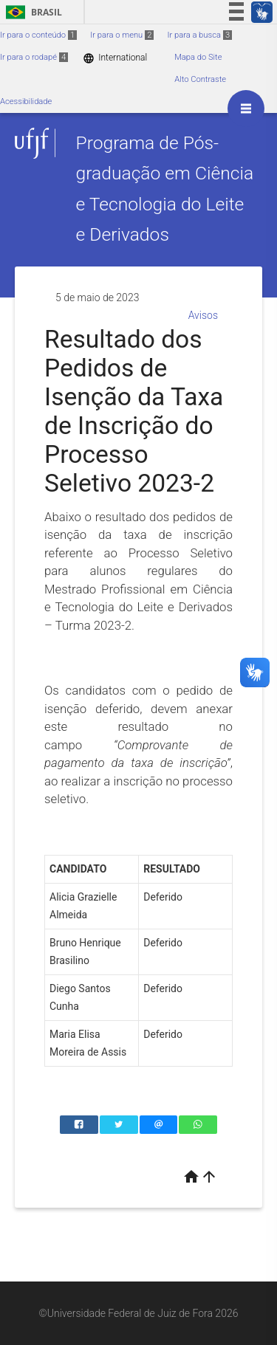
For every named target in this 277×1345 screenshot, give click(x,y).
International (115, 57)
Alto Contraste (200, 79)
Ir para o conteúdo (38, 35)
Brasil (31, 12)
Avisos (203, 315)
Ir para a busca (199, 35)
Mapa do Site (198, 57)
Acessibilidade (26, 101)
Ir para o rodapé (34, 57)
